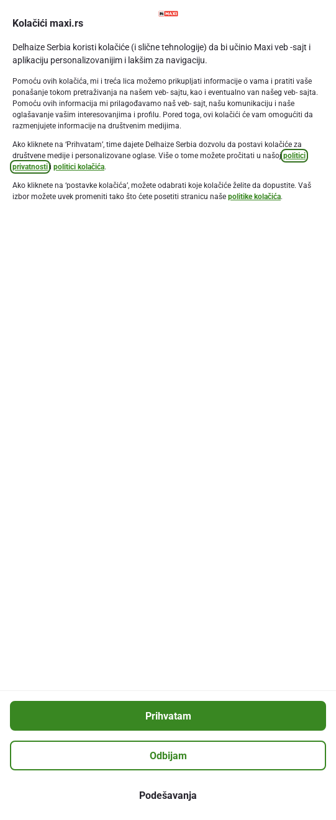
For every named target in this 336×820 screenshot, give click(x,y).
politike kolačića (254, 196)
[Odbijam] (168, 755)
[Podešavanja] (168, 795)
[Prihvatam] (168, 716)
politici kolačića (78, 167)
